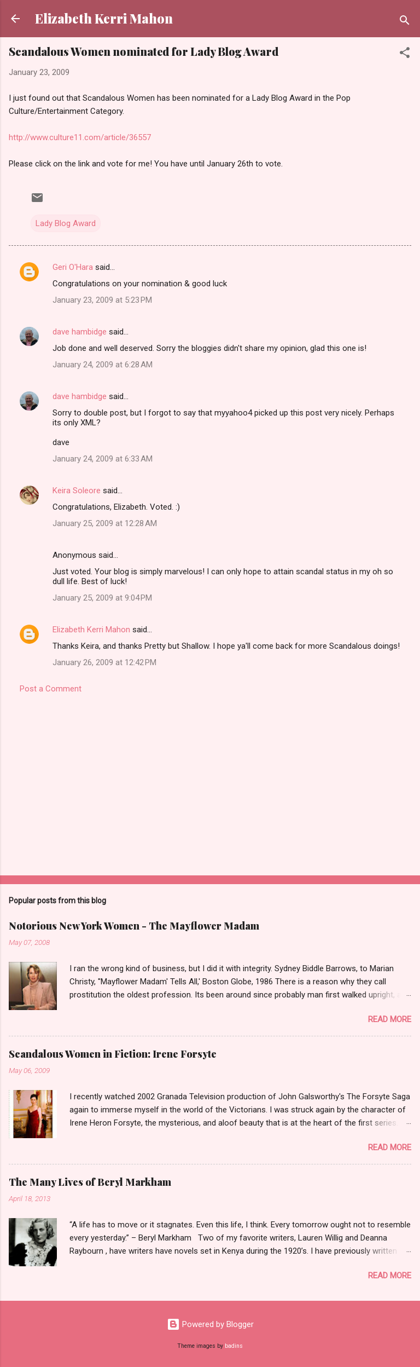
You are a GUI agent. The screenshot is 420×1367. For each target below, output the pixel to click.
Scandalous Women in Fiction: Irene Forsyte (113, 1053)
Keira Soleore (76, 490)
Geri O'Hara (72, 267)
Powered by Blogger (210, 1324)
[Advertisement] (210, 781)
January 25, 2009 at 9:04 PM (102, 598)
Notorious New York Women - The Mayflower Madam (134, 925)
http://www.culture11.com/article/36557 (80, 137)
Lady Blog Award (66, 223)
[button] (404, 54)
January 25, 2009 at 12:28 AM (104, 523)
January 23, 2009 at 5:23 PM (102, 300)
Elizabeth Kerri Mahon (104, 18)
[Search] (404, 22)
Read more (389, 1019)
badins (234, 1345)
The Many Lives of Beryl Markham (90, 1182)
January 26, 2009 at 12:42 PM (104, 662)
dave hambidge (79, 332)
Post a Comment (50, 689)
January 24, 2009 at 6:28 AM (102, 365)
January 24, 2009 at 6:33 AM (102, 459)
